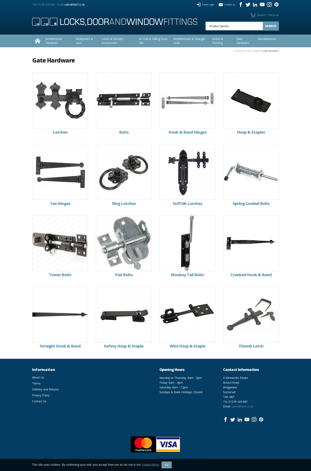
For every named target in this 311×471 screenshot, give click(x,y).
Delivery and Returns (45, 389)
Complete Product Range (246, 50)
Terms (36, 383)
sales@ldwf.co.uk (74, 4)
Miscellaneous (267, 39)
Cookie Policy (150, 464)
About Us (38, 377)
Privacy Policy (41, 395)
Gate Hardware (242, 41)
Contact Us (39, 401)
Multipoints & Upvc (84, 41)
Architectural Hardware (54, 41)
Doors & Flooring (217, 41)
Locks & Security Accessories (112, 41)
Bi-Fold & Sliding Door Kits (153, 41)
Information (43, 369)
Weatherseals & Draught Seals (189, 41)
